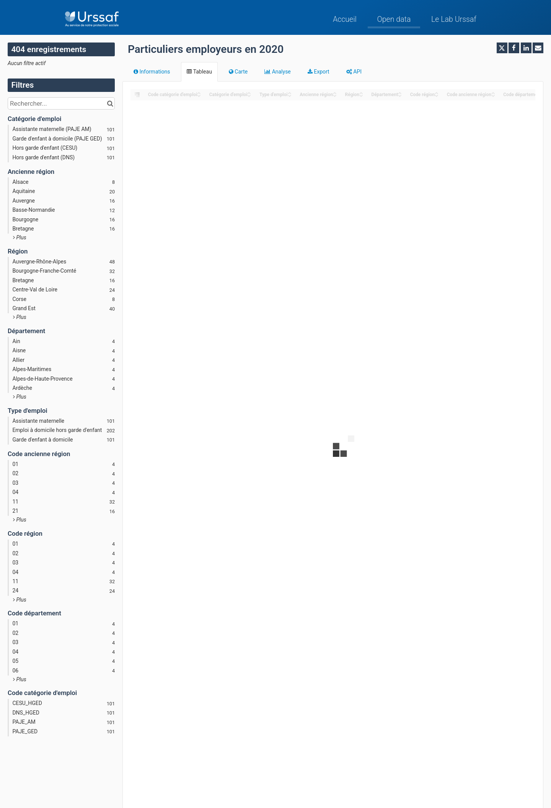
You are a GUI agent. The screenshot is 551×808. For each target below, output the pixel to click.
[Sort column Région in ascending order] (361, 92)
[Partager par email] (538, 48)
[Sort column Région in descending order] (361, 95)
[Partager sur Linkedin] (526, 48)
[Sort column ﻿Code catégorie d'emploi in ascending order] (199, 92)
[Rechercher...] (61, 103)
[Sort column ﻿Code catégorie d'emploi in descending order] (199, 95)
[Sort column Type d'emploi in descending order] (290, 95)
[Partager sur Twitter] (502, 48)
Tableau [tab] (199, 72)
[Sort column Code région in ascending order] (437, 92)
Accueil (345, 19)
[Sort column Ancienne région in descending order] (335, 95)
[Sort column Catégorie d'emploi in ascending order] (249, 92)
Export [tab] (318, 72)
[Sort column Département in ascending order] (400, 92)
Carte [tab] (238, 72)
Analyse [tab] (277, 72)
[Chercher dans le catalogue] (110, 103)
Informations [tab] (152, 72)
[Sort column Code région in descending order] (437, 95)
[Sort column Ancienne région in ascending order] (335, 92)
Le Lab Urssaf (453, 19)
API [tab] (354, 72)
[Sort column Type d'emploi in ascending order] (290, 92)
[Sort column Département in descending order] (400, 95)
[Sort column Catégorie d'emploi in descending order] (249, 95)
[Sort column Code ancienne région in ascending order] (493, 92)
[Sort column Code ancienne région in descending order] (493, 95)
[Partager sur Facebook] (514, 48)
